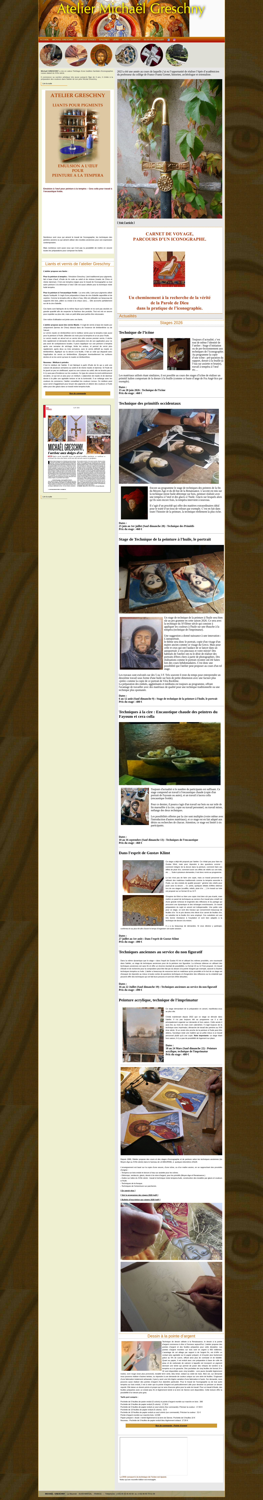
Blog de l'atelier (154, 40)
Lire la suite (47, 83)
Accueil (44, 40)
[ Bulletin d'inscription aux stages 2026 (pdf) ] (140, 1200)
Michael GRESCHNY (62, 40)
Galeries (104, 40)
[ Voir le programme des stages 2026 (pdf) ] (139, 1195)
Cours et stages (86, 40)
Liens (116, 40)
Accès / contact (131, 40)
